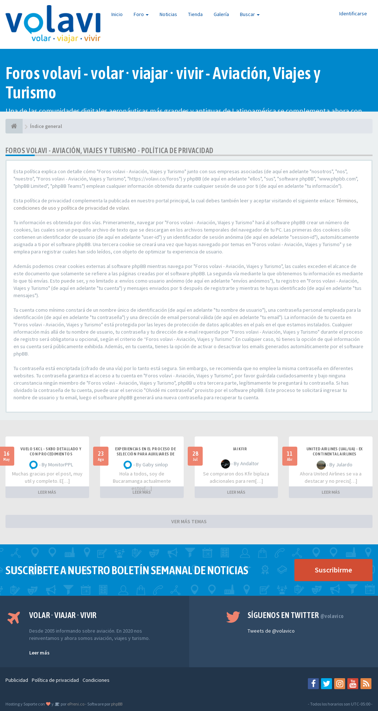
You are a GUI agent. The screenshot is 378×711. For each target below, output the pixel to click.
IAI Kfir (240, 448)
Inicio (117, 14)
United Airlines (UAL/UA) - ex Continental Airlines (334, 451)
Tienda (195, 14)
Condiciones (96, 680)
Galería (221, 14)
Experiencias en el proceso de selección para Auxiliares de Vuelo (145, 454)
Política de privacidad (55, 680)
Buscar (250, 14)
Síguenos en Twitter (296, 615)
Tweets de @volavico (271, 631)
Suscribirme (333, 569)
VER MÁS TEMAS (189, 521)
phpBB (116, 704)
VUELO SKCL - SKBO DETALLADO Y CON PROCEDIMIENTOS (50, 451)
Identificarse (353, 13)
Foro (141, 14)
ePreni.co (75, 704)
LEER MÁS (47, 492)
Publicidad (16, 680)
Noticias (168, 14)
